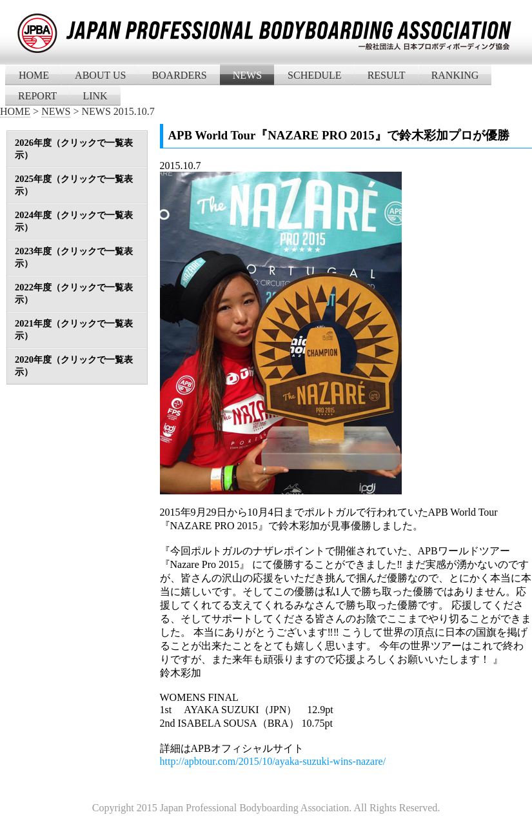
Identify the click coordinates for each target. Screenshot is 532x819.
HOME (34, 75)
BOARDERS (179, 75)
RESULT (387, 75)
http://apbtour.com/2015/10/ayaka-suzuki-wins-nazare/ (273, 761)
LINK (95, 95)
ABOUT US (100, 75)
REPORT (37, 95)
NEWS (247, 75)
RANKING (455, 75)
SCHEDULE (315, 75)
